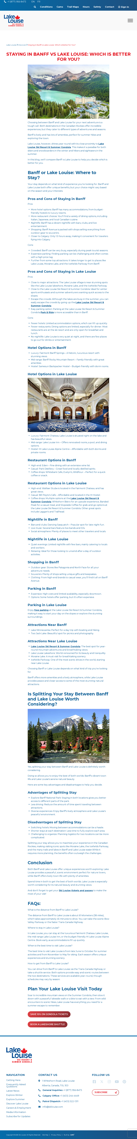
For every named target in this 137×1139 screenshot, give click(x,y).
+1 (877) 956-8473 (62, 1090)
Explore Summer (15, 1099)
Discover (22, 45)
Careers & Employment (18, 1108)
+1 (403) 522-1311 (60, 1101)
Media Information (16, 1112)
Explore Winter (14, 1095)
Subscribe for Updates (18, 1116)
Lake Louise (11, 45)
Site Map (45, 1135)
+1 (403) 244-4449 (61, 1096)
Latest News (12, 1091)
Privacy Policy (56, 1135)
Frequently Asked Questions (16, 1085)
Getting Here (13, 1080)
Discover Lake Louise (17, 1103)
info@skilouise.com (53, 1107)
